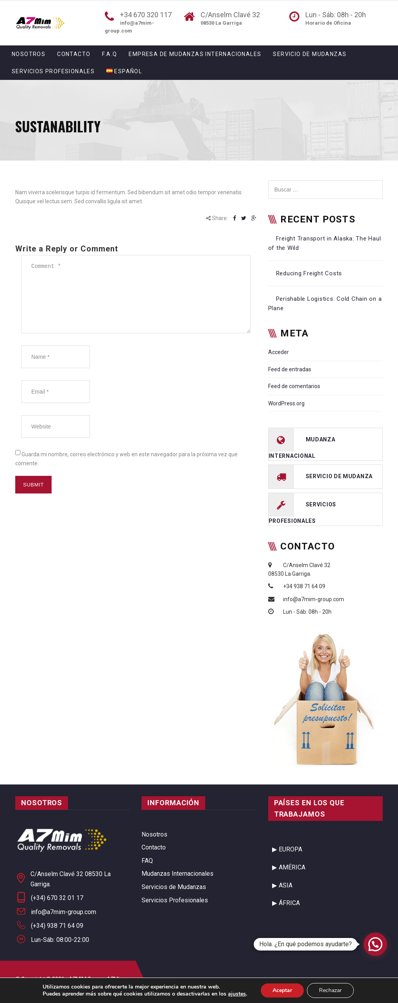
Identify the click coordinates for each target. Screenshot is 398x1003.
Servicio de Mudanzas (309, 54)
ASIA (285, 885)
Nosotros (28, 54)
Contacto (73, 54)
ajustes (237, 994)
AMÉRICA (292, 867)
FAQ (147, 860)
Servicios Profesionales (53, 71)
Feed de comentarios (294, 386)
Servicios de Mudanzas (174, 887)
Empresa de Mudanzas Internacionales (195, 54)
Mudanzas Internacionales (177, 873)
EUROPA (290, 849)
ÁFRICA (289, 903)
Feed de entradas (289, 369)
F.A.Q (109, 54)
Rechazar (330, 990)
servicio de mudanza (339, 476)
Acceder (278, 352)
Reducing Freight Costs (309, 273)
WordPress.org (286, 403)
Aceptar (282, 990)
